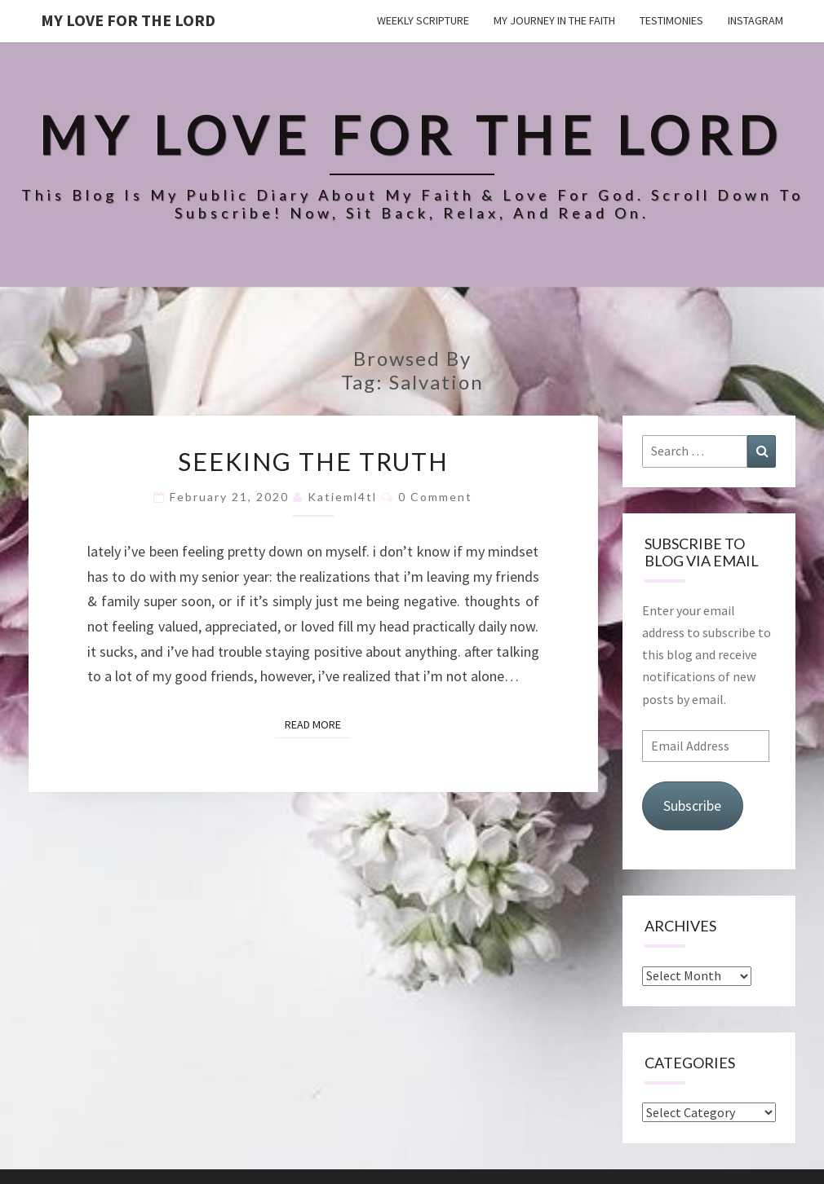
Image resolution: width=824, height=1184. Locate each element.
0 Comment (435, 497)
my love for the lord (128, 20)
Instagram (755, 20)
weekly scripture (423, 20)
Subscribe (692, 805)
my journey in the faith (554, 20)
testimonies (671, 20)
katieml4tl (342, 497)
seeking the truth (313, 461)
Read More (318, 723)
